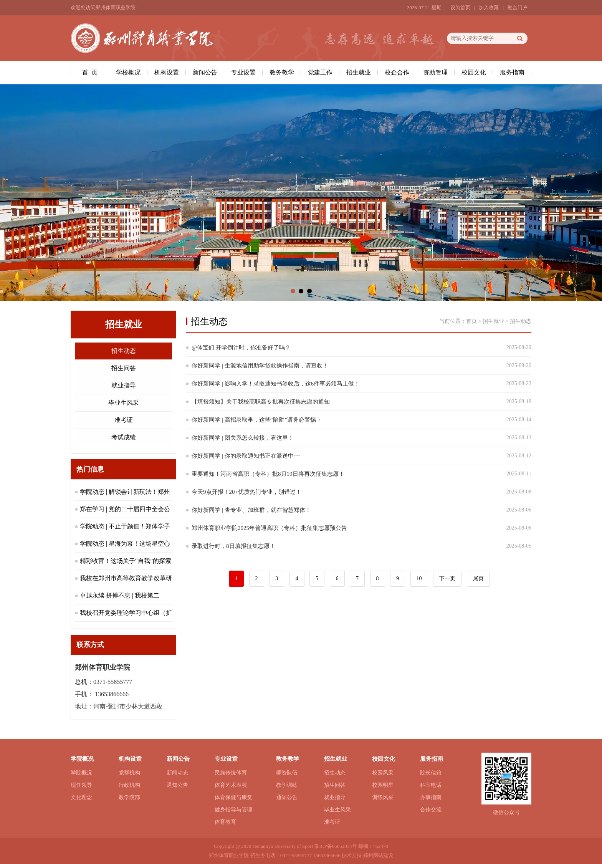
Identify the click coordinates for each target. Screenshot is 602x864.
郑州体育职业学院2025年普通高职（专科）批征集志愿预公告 (269, 528)
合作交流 (431, 810)
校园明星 (383, 785)
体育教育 (225, 822)
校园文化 (473, 72)
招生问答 (123, 368)
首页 (471, 321)
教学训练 (287, 785)
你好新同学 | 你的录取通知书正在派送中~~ (246, 456)
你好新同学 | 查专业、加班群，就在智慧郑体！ (251, 510)
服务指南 (512, 72)
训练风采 (383, 797)
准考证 (123, 420)
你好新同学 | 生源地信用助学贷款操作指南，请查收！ (260, 365)
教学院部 (129, 797)
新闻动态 (177, 773)
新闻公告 (205, 72)
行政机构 (129, 785)
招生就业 (358, 72)
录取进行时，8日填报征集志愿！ (233, 546)
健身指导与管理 (233, 810)
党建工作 (320, 72)
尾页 (478, 578)
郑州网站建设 (378, 855)
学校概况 (128, 72)
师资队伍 (287, 773)
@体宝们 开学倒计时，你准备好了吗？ (241, 347)
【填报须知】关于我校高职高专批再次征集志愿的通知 (261, 402)
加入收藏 (489, 7)
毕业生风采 (123, 402)
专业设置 (243, 72)
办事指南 (431, 797)
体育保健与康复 (233, 797)
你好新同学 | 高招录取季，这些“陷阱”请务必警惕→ (257, 420)
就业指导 (123, 385)
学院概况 (81, 773)
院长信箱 (431, 773)
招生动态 (123, 351)
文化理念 (81, 797)
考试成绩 (123, 437)
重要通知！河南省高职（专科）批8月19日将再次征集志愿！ (268, 474)
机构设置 (166, 72)
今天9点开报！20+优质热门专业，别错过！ (246, 492)
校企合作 (397, 72)
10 (419, 578)
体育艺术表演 (231, 785)
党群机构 (129, 773)
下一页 (447, 578)
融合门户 (518, 7)
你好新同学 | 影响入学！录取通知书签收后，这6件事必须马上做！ (276, 384)
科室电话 (431, 785)
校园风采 (383, 773)
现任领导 (81, 785)
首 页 (90, 72)
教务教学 (282, 72)
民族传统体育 (231, 773)
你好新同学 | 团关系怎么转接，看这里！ (243, 438)
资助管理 (435, 72)
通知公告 (177, 785)
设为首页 (460, 7)
